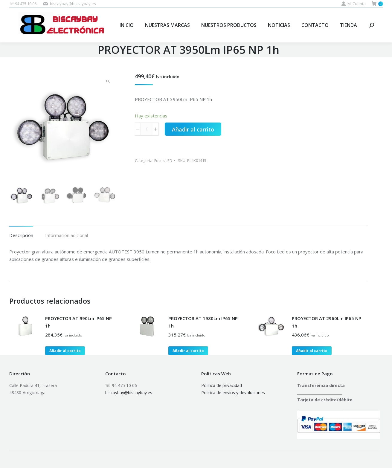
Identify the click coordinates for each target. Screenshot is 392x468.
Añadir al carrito (193, 129)
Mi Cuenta (353, 4)
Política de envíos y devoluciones (233, 392)
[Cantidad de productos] (147, 129)
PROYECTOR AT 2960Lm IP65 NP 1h (326, 322)
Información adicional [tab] (66, 235)
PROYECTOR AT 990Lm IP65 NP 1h (78, 322)
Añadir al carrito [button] (65, 350)
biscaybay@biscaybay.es (128, 392)
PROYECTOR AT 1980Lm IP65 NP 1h (203, 322)
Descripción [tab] (21, 235)
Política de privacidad (221, 385)
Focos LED (163, 160)
